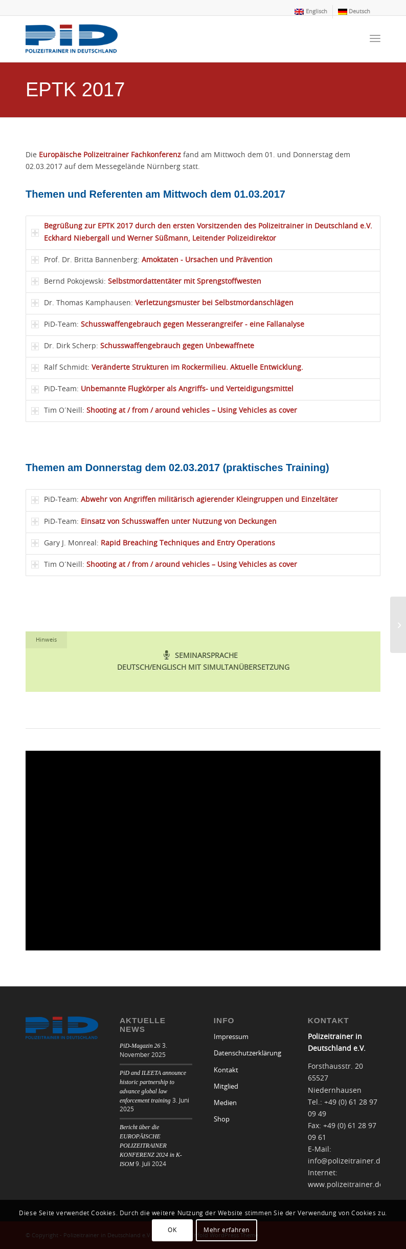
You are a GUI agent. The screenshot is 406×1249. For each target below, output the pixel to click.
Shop (222, 1119)
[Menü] (375, 39)
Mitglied (226, 1087)
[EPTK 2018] (398, 625)
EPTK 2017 (75, 89)
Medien (225, 1103)
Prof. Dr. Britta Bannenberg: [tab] (152, 260)
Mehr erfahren (227, 1230)
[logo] (72, 39)
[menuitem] (310, 11)
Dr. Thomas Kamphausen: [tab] (162, 303)
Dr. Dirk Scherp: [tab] (142, 346)
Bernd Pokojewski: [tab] (146, 281)
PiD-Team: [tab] (167, 324)
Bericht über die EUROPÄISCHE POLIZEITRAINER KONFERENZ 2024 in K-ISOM (151, 1145)
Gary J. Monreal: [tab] (153, 543)
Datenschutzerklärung (247, 1053)
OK (172, 1230)
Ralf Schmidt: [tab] (167, 368)
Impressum (231, 1037)
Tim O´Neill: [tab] (164, 411)
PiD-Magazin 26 (140, 1045)
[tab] (203, 232)
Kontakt (226, 1070)
